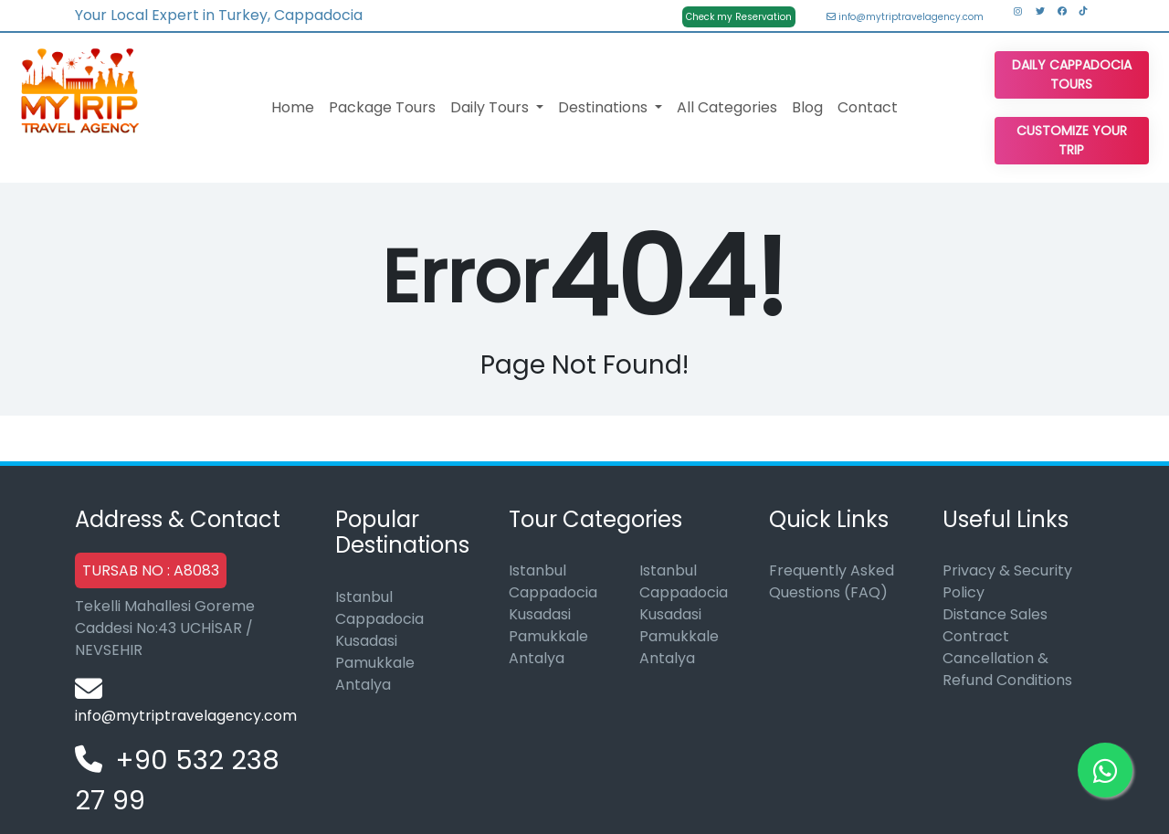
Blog (807, 107)
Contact (867, 107)
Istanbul (364, 596)
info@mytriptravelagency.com (905, 17)
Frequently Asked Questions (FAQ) (831, 581)
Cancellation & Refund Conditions (1007, 669)
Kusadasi (366, 640)
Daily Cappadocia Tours (1072, 74)
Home (292, 107)
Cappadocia (379, 618)
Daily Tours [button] (491, 107)
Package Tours (382, 107)
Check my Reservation (739, 17)
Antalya (363, 684)
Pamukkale (375, 662)
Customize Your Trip (1071, 140)
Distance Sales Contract (995, 625)
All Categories (727, 107)
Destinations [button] (604, 107)
